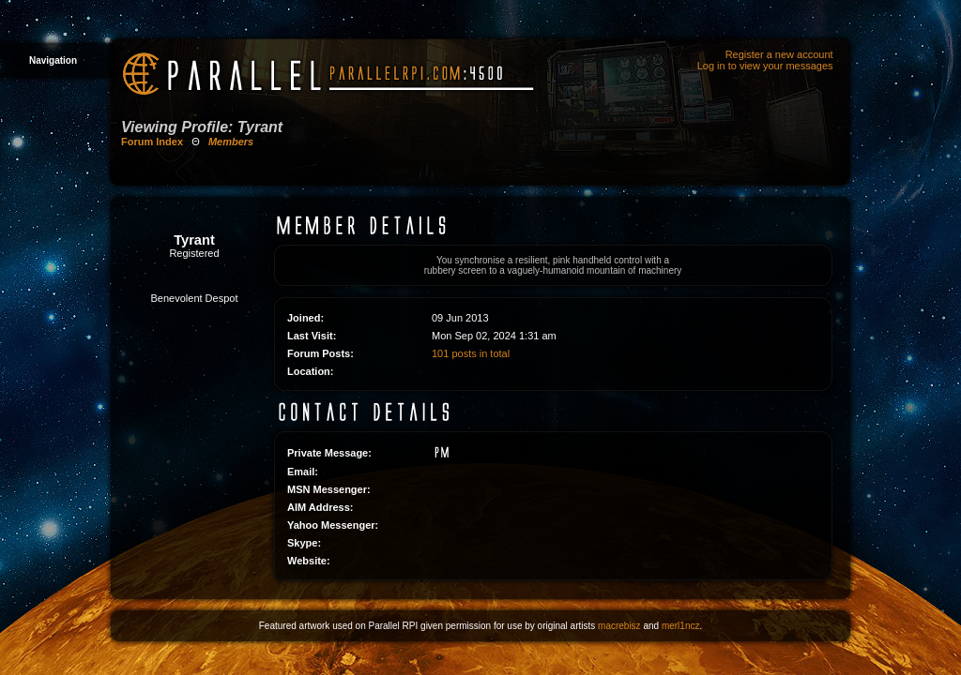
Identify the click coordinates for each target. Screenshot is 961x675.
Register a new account (779, 54)
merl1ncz (681, 626)
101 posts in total (471, 353)
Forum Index (152, 141)
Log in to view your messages (765, 65)
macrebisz (619, 626)
